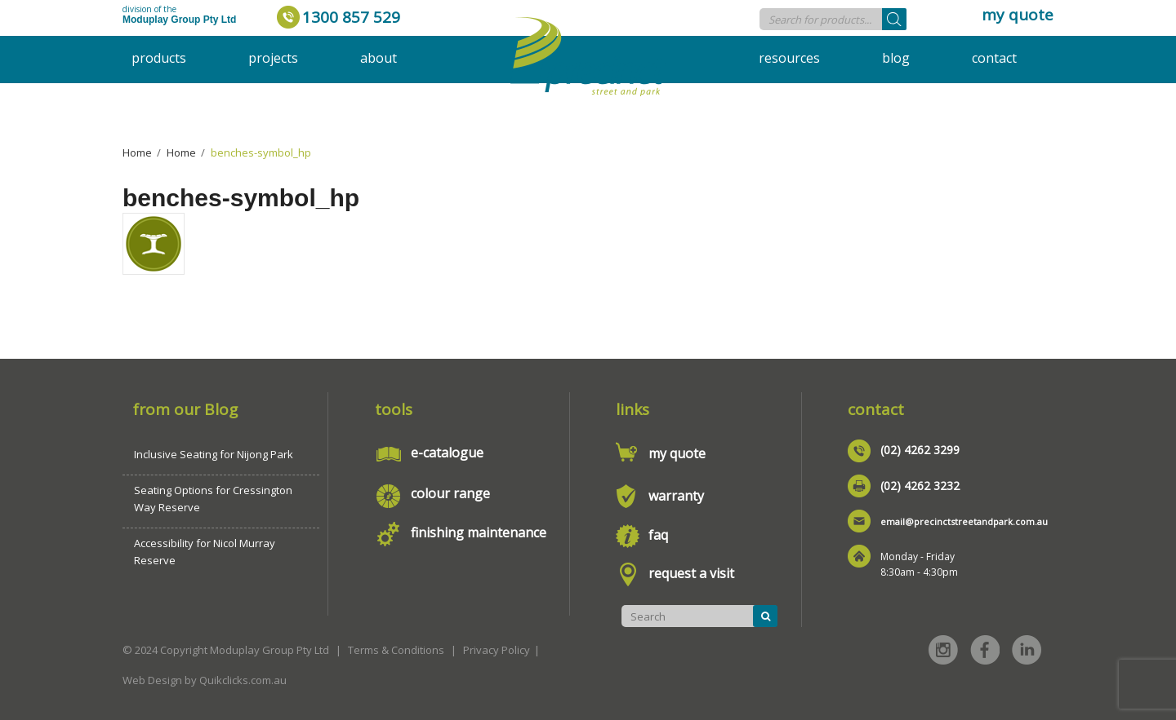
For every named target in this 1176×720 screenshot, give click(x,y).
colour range (450, 493)
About (378, 58)
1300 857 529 (351, 17)
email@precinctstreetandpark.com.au (964, 521)
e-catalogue (447, 453)
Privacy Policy (496, 650)
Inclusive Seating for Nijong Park (213, 454)
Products (158, 58)
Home (137, 152)
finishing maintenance (478, 532)
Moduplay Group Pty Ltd (179, 19)
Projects (273, 58)
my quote (1018, 14)
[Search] (894, 19)
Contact (994, 58)
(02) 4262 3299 (920, 449)
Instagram (943, 650)
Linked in (1026, 650)
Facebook (985, 650)
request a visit (691, 573)
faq (658, 535)
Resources (789, 58)
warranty (676, 496)
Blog (896, 58)
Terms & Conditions (396, 650)
